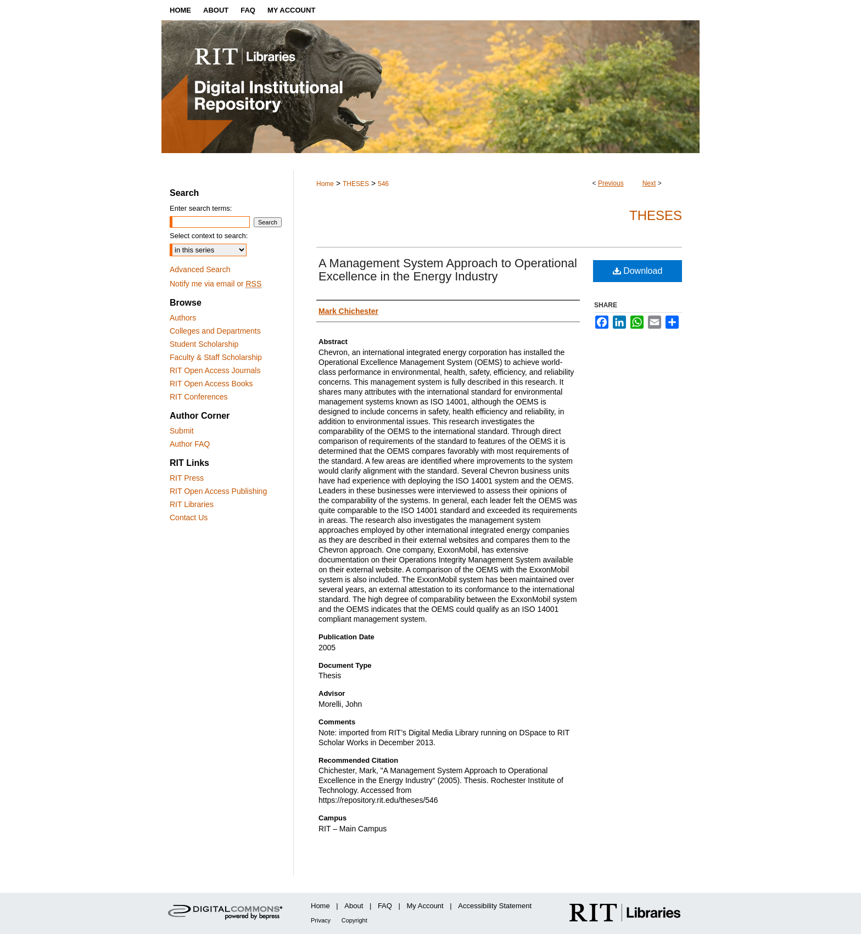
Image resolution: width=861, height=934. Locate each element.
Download (638, 270)
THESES (356, 184)
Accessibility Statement (495, 906)
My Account (425, 906)
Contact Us (189, 517)
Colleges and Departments (215, 331)
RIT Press (187, 478)
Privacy (321, 920)
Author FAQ (190, 444)
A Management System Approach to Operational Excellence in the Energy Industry (447, 269)
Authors (183, 317)
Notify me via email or (215, 283)
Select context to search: (209, 236)
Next (649, 183)
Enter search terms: (201, 208)
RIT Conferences (199, 396)
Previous (611, 183)
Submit (182, 430)
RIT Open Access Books (211, 383)
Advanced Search (200, 269)
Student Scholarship (204, 344)
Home (325, 184)
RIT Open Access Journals (215, 370)
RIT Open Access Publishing (218, 491)
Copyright (354, 920)
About (353, 906)
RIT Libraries (192, 504)
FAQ (385, 906)
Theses (655, 215)
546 (383, 184)
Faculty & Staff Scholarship (216, 357)
